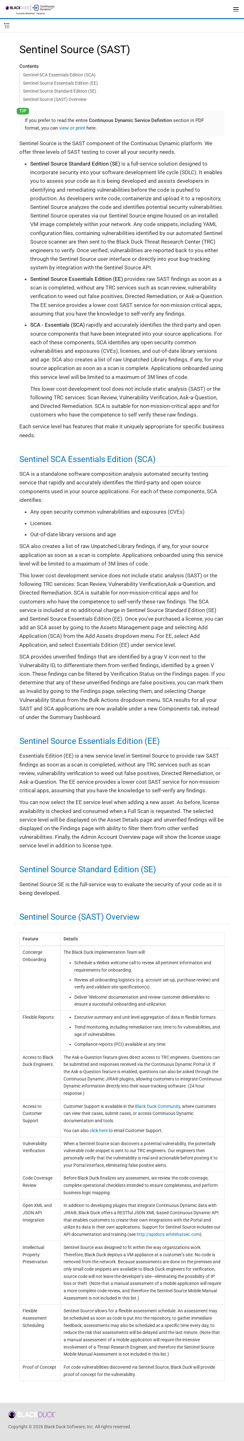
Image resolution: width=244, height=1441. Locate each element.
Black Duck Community (157, 1106)
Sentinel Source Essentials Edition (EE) (60, 83)
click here (99, 1130)
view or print (72, 128)
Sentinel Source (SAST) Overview (55, 99)
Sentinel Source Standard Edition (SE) (59, 91)
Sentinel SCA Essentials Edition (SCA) (59, 74)
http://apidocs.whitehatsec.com (168, 1234)
